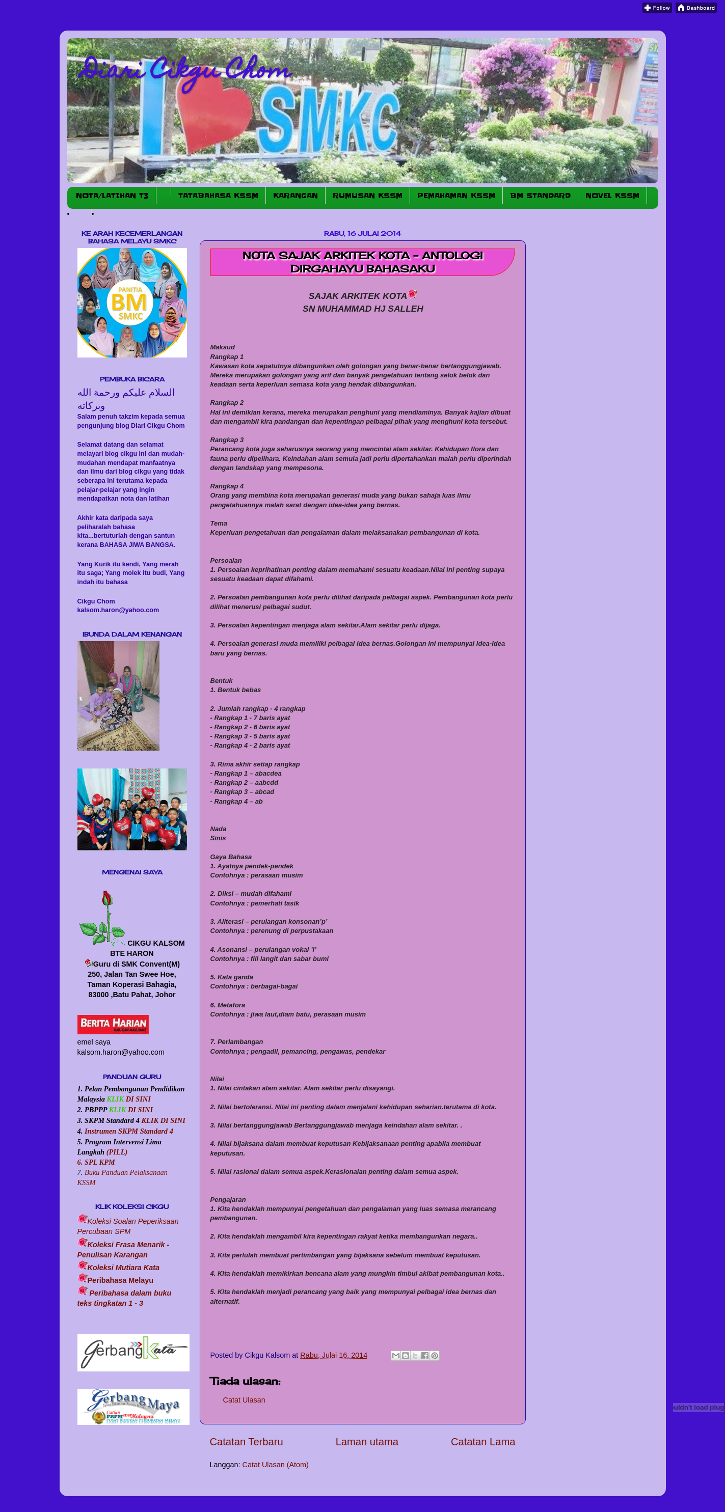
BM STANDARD (540, 195)
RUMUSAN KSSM (367, 195)
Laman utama (367, 1441)
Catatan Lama (483, 1441)
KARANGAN (295, 195)
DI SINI (137, 1099)
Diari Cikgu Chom (187, 72)
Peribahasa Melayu (121, 1280)
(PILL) (117, 1152)
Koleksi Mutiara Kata (124, 1267)
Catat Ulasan (244, 1400)
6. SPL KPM (96, 1162)
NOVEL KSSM (612, 195)
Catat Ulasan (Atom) (276, 1465)
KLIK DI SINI (163, 1120)
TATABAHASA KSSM (218, 195)
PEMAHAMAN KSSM (456, 195)
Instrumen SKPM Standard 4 (129, 1131)
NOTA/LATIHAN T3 (112, 195)
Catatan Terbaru (246, 1441)
